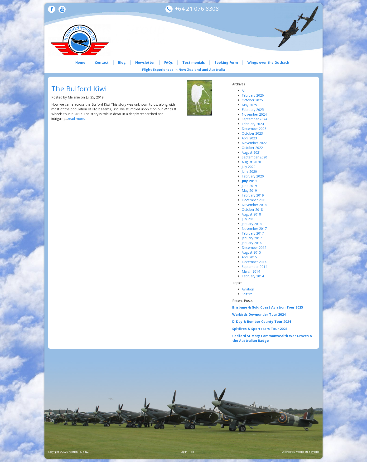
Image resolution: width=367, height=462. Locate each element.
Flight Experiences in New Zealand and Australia (183, 69)
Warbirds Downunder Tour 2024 (259, 314)
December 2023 (254, 128)
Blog (122, 62)
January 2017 (252, 238)
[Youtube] (62, 9)
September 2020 (254, 157)
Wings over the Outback (268, 62)
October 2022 (252, 147)
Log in (184, 451)
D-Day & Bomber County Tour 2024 (261, 321)
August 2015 (251, 252)
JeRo (316, 451)
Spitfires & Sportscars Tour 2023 (259, 328)
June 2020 (249, 171)
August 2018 (251, 214)
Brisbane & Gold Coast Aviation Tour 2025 (267, 307)
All (243, 90)
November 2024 (254, 114)
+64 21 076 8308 (197, 8)
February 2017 (253, 233)
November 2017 (254, 228)
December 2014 (254, 262)
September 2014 (254, 266)
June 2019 (249, 185)
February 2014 (253, 276)
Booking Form (226, 62)
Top (192, 451)
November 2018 (254, 204)
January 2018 (252, 223)
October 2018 (252, 209)
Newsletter (145, 62)
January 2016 (252, 243)
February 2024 (253, 124)
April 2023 (249, 138)
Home (80, 62)
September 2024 (254, 119)
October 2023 (252, 133)
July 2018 (249, 219)
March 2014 (251, 271)
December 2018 (254, 200)
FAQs (168, 62)
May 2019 (249, 190)
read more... (77, 118)
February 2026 (253, 95)
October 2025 (252, 100)
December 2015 (254, 247)
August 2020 (251, 162)
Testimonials (193, 62)
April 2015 (249, 257)
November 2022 (254, 143)
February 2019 (253, 195)
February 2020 (253, 176)
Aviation (248, 289)
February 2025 (253, 109)
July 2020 (249, 166)
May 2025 (249, 105)
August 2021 (251, 152)
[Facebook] (51, 9)
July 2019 (249, 181)
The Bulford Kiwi (79, 88)
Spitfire (247, 294)
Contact (102, 62)
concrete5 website (294, 451)
